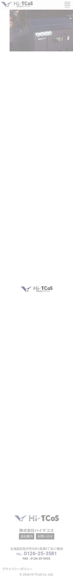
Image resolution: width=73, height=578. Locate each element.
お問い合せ (45, 536)
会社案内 (26, 536)
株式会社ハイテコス (36, 530)
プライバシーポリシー (17, 569)
